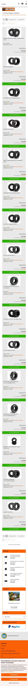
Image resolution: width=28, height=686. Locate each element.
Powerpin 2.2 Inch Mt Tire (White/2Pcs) (12, 319)
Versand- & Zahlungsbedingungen (8, 650)
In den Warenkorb (14, 83)
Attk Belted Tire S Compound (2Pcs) (11, 98)
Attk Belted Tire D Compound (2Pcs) (11, 193)
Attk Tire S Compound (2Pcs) (10, 224)
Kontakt (2, 648)
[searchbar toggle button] (19, 4)
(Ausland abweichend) (18, 71)
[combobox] (12, 19)
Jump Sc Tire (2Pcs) (8, 512)
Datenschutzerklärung (9, 671)
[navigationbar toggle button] (26, 4)
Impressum (3, 645)
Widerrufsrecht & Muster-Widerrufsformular (10, 653)
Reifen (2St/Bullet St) (8, 66)
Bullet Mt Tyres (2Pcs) (8, 129)
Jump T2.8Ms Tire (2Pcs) (9, 350)
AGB (2, 656)
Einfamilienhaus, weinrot (14, 603)
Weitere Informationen (14, 683)
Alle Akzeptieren (14, 674)
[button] (3, 19)
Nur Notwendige (14, 679)
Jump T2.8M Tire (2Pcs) (8, 255)
